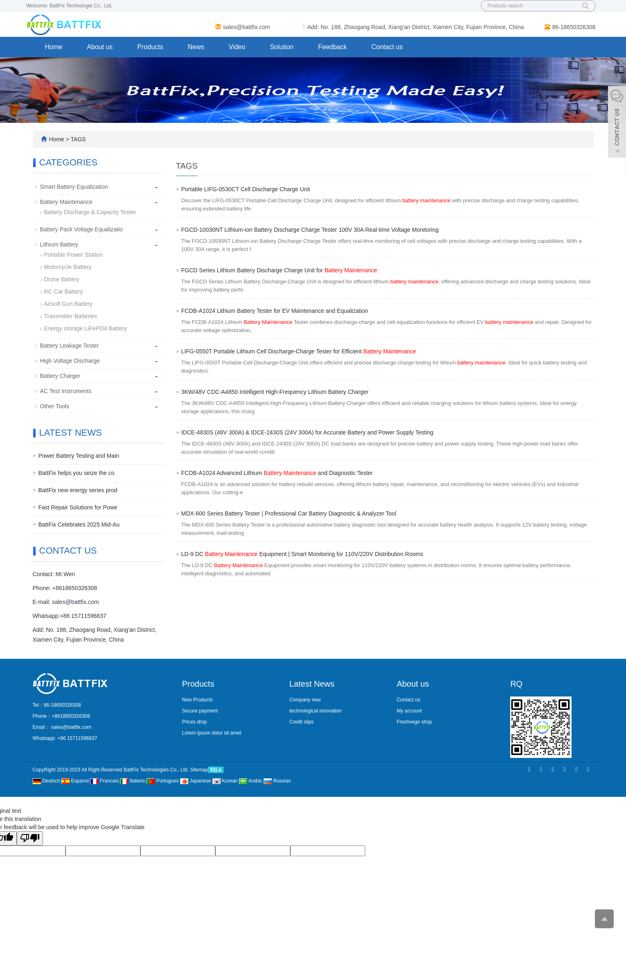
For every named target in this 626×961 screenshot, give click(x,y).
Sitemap (199, 770)
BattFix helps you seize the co (76, 473)
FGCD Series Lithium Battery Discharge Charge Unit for (279, 270)
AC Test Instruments (66, 391)
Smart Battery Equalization (74, 186)
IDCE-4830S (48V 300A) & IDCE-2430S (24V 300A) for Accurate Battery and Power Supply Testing (307, 432)
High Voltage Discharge (70, 360)
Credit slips (301, 722)
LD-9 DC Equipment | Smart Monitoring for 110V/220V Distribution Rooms (302, 554)
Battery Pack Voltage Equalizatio (81, 229)
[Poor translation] (30, 838)
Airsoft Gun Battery (68, 304)
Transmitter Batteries (70, 316)
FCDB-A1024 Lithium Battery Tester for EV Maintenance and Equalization (274, 311)
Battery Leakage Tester (69, 345)
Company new (305, 700)
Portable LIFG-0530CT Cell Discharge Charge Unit (245, 189)
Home (54, 46)
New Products (197, 700)
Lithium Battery (59, 244)
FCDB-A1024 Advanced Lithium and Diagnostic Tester (277, 473)
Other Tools (54, 406)
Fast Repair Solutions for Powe (78, 507)
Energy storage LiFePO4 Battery (85, 328)
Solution (282, 46)
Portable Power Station (73, 254)
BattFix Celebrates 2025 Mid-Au (79, 524)
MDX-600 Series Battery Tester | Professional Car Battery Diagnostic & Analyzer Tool (288, 513)
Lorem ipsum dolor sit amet (212, 733)
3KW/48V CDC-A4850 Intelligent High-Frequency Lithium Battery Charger (275, 392)
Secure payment (200, 711)
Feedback (332, 46)
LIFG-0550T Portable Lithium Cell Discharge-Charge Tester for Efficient (298, 351)
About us (100, 46)
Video (237, 46)
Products (150, 46)
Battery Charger (60, 376)
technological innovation (315, 711)
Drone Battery (61, 279)
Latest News (311, 683)
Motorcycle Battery (68, 267)
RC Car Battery (63, 291)
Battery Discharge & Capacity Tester (90, 212)
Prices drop (194, 722)
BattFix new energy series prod (78, 490)
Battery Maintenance (66, 202)
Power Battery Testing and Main (78, 455)
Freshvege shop (414, 722)
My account (409, 711)
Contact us (386, 46)
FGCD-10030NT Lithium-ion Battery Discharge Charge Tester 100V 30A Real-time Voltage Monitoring (310, 229)
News (196, 46)
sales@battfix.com (246, 27)
